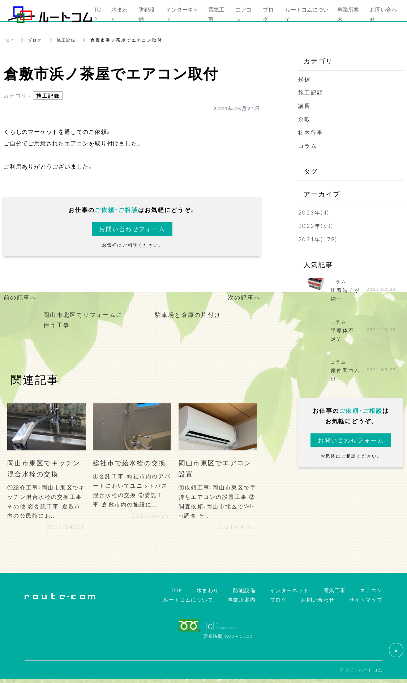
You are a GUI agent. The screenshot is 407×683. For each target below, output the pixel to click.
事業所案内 (242, 603)
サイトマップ (365, 603)
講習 (304, 106)
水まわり (208, 594)
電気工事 (335, 594)
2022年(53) (315, 226)
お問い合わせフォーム (132, 229)
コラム (307, 146)
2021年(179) (318, 239)
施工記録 (69, 40)
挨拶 (304, 79)
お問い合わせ (317, 603)
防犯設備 (244, 594)
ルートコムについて (188, 603)
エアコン (371, 594)
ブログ (36, 40)
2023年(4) (313, 212)
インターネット (289, 594)
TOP (9, 40)
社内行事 (310, 132)
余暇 (304, 119)
